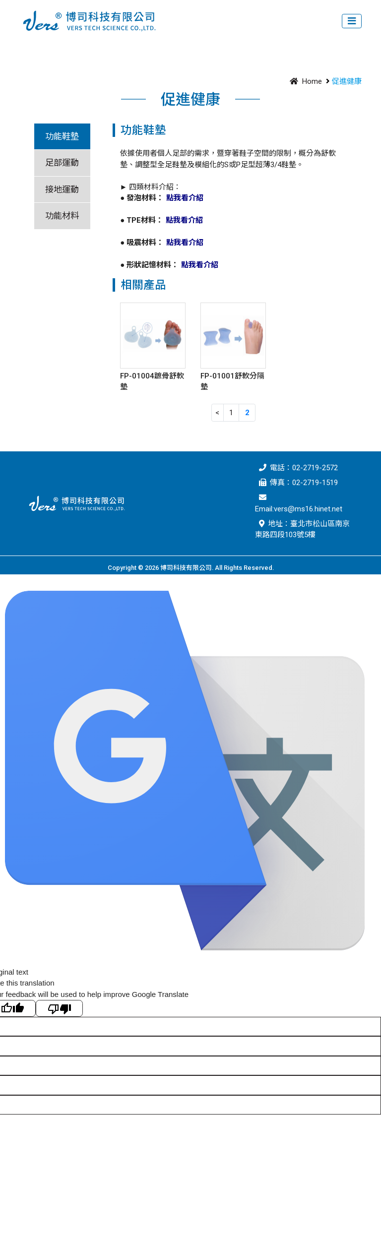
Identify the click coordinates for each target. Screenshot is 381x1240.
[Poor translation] (59, 1008)
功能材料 (62, 216)
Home (304, 81)
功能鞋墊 (62, 136)
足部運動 (62, 163)
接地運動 (62, 189)
